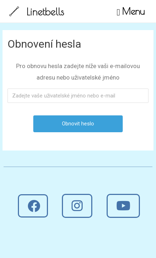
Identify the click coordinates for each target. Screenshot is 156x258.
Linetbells (45, 12)
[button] (33, 206)
